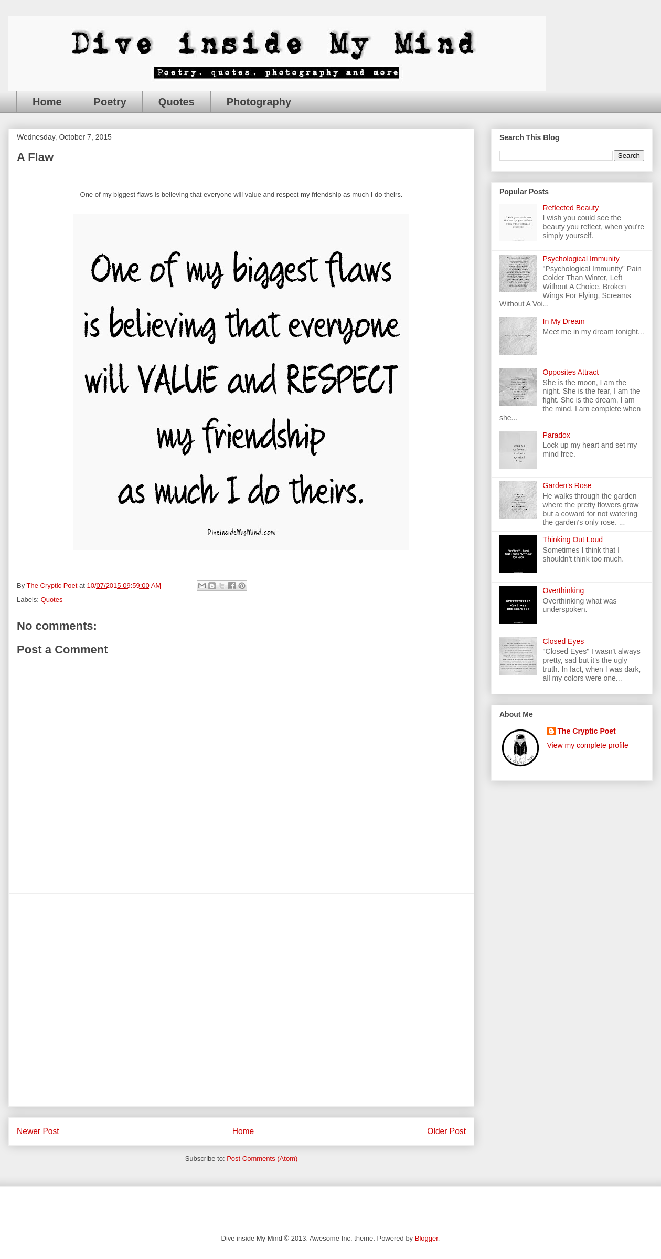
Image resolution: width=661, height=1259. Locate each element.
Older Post (446, 1131)
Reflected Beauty (571, 208)
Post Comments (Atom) (262, 1158)
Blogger (426, 1238)
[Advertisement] (98, 1000)
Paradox (556, 435)
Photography (259, 102)
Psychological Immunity (581, 259)
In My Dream (564, 321)
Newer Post (38, 1131)
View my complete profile (587, 745)
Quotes (176, 102)
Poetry (110, 102)
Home (47, 102)
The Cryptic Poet (587, 731)
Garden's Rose (567, 485)
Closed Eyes (563, 641)
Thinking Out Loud (573, 539)
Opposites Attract (571, 372)
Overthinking (563, 590)
